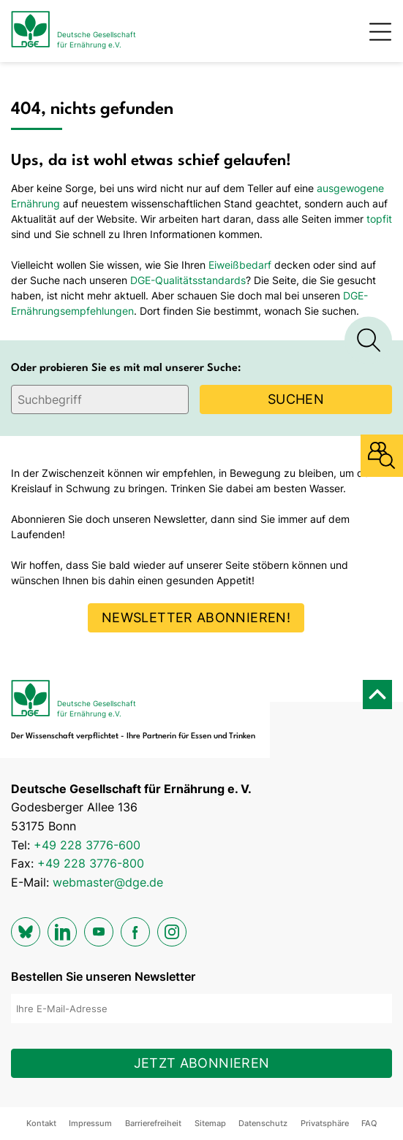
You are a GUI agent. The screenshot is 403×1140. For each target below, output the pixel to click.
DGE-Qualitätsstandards (188, 280)
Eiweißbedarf (239, 265)
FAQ (369, 1123)
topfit (379, 219)
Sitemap (210, 1123)
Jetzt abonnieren (202, 1063)
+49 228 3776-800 (90, 863)
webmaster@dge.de (108, 882)
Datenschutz (262, 1123)
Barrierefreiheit (153, 1123)
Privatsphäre (325, 1123)
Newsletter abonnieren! (196, 617)
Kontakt (41, 1123)
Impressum (90, 1123)
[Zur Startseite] (73, 31)
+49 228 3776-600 (87, 845)
